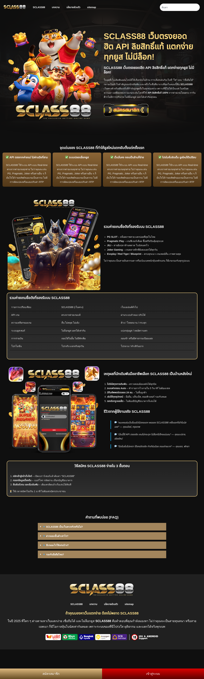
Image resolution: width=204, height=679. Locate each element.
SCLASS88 (39, 7)
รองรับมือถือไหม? (53, 554)
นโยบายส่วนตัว (73, 7)
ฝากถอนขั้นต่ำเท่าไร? (55, 536)
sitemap (91, 7)
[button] (102, 526)
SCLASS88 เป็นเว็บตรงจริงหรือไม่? (63, 526)
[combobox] (180, 7)
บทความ (56, 7)
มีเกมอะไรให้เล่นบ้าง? (56, 545)
